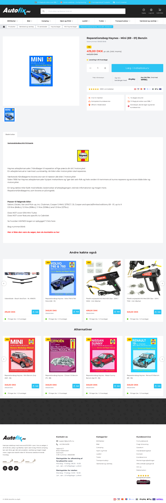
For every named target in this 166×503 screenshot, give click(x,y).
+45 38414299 (64, 444)
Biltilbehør (100, 441)
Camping (99, 447)
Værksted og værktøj (104, 464)
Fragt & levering (142, 444)
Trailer (98, 457)
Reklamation (141, 470)
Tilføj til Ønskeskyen (98, 77)
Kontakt (139, 454)
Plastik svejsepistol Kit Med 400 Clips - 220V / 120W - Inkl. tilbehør (102, 300)
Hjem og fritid (101, 451)
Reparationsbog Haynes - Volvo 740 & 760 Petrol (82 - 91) (60, 300)
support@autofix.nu (66, 441)
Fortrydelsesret (142, 441)
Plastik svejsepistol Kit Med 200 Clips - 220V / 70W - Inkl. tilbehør (143, 300)
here (53, 221)
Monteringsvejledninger (145, 460)
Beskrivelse (10, 134)
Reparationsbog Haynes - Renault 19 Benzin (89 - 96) (143, 377)
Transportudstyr (102, 460)
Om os (138, 467)
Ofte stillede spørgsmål (145, 464)
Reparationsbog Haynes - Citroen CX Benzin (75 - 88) (61, 377)
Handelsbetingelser (143, 451)
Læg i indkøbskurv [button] (137, 68)
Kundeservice (141, 457)
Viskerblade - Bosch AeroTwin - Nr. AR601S (20, 298)
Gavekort (139, 447)
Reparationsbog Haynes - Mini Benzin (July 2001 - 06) (20, 377)
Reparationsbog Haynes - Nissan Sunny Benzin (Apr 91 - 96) (100, 377)
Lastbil (98, 454)
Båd (97, 444)
